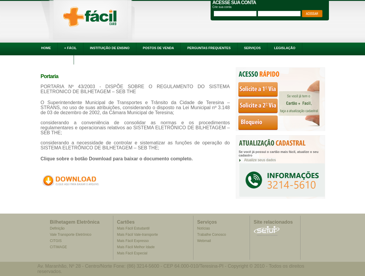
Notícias (203, 228)
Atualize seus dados (260, 160)
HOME (46, 48)
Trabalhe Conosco (211, 235)
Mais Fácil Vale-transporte (137, 235)
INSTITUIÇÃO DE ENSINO (110, 48)
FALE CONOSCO (54, 59)
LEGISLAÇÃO (284, 48)
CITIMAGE (58, 247)
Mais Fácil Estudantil (133, 228)
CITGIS (56, 241)
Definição (57, 228)
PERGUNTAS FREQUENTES (208, 48)
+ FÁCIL (70, 48)
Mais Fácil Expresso (133, 241)
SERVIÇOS (252, 48)
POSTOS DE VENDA (158, 48)
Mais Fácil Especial (132, 253)
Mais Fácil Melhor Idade (136, 247)
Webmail (204, 241)
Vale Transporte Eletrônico (70, 235)
